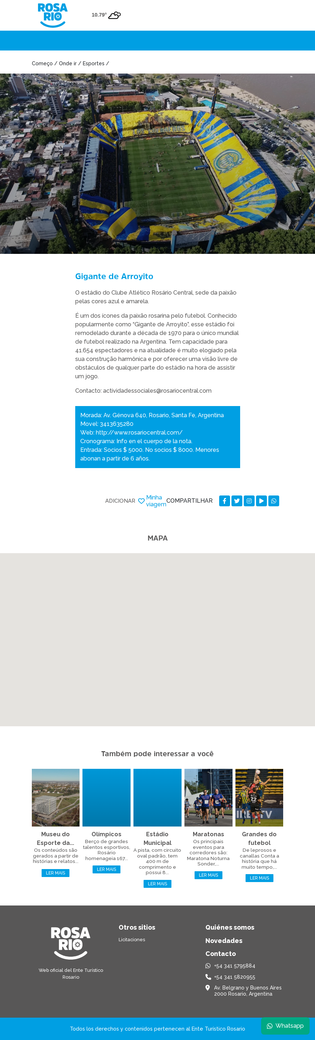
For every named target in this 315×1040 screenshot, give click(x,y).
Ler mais (55, 873)
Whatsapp (285, 1025)
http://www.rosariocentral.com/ (139, 432)
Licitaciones (132, 939)
